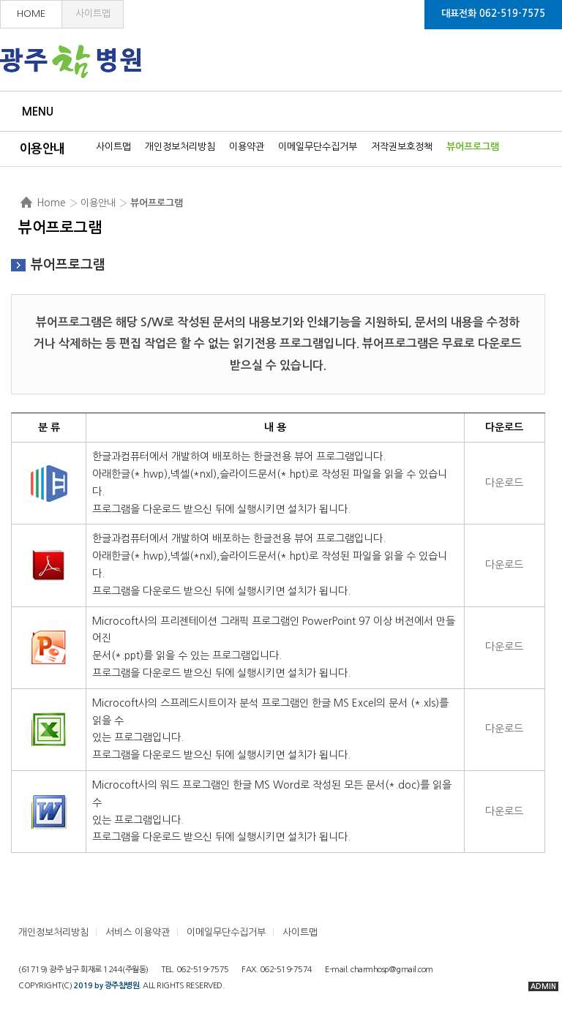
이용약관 (246, 146)
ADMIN (543, 986)
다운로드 (504, 483)
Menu (37, 111)
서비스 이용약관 (137, 932)
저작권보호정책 (401, 146)
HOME (31, 13)
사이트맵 (92, 13)
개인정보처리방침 (180, 146)
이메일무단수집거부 (317, 146)
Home (51, 203)
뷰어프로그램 (472, 146)
